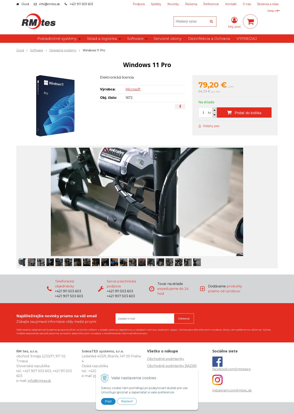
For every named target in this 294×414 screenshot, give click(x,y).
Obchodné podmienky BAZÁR (172, 366)
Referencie (211, 4)
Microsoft (133, 89)
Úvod (25, 4)
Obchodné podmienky (165, 359)
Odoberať (184, 318)
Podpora (139, 4)
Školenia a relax (268, 4)
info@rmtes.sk (49, 4)
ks (209, 113)
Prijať (108, 401)
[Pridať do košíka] (244, 112)
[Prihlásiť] (234, 22)
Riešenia (191, 4)
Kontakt (231, 4)
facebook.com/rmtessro (231, 369)
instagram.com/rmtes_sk (232, 390)
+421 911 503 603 (81, 4)
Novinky (173, 4)
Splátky (156, 4)
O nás (247, 4)
